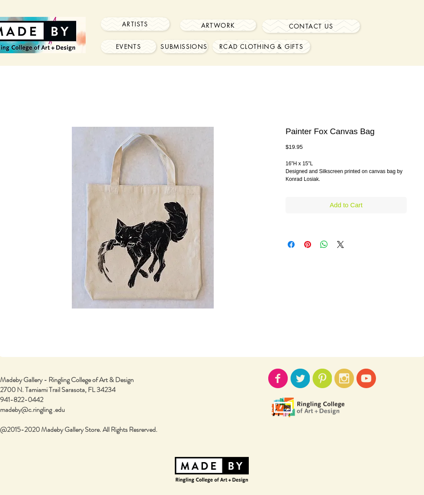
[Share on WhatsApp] (324, 244)
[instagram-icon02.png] (344, 378)
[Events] (128, 46)
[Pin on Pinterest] (307, 244)
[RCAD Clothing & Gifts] (261, 46)
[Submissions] (184, 46)
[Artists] (135, 24)
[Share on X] (340, 244)
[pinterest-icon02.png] (322, 378)
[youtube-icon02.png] (366, 378)
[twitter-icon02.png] (300, 378)
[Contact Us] (311, 26)
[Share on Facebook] (291, 244)
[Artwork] (218, 25)
